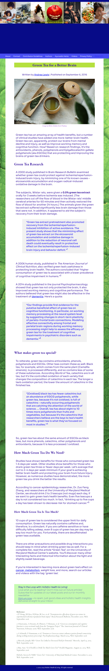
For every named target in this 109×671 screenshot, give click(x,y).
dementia (37, 296)
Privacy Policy (86, 56)
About (8, 56)
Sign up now (25, 598)
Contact (16, 56)
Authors (48, 56)
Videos (74, 56)
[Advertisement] (54, 38)
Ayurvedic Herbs (62, 56)
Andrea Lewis (41, 74)
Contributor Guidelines (33, 56)
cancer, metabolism (28, 570)
